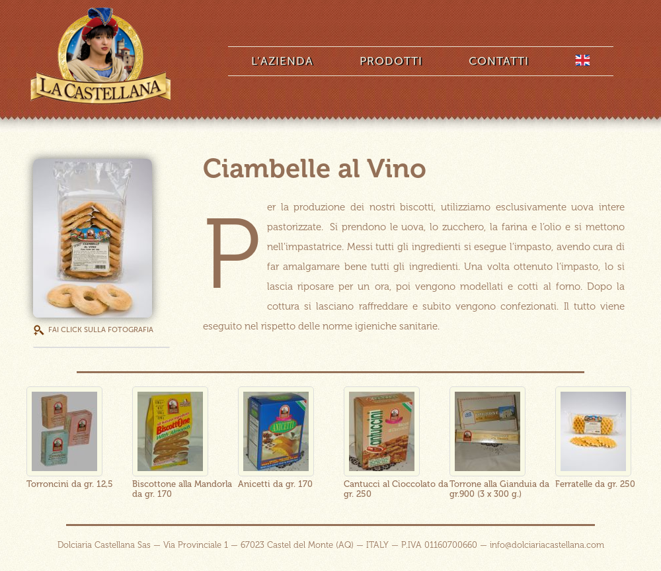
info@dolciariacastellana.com (547, 545)
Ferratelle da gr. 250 (595, 484)
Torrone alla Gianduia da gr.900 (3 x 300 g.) (499, 489)
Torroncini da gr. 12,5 (69, 484)
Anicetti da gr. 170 (275, 484)
